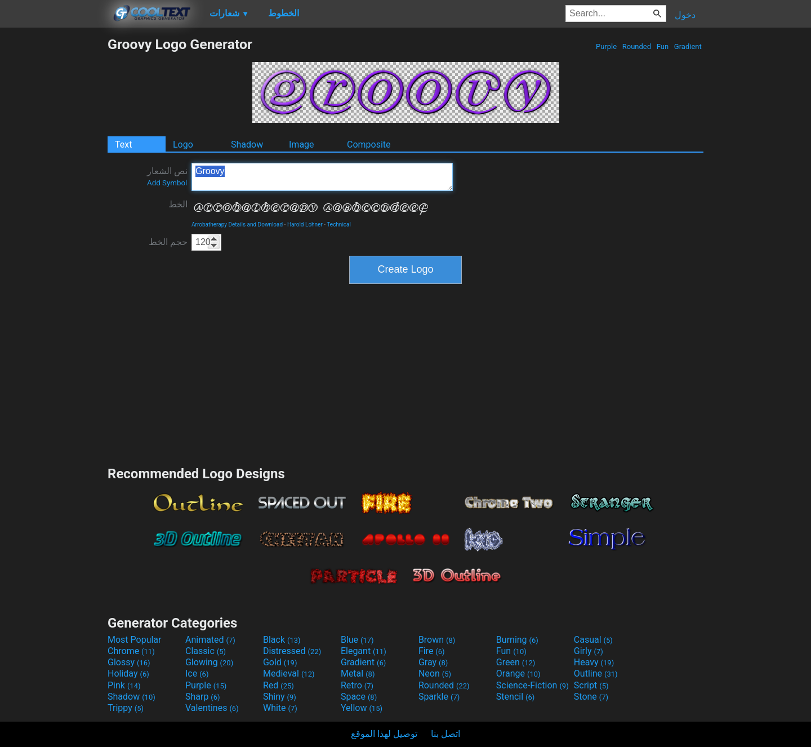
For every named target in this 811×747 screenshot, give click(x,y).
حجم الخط (168, 242)
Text (123, 144)
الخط (178, 204)
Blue (357, 639)
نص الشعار (167, 176)
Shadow (247, 144)
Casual (593, 639)
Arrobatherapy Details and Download (237, 224)
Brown (436, 639)
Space (359, 696)
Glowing (209, 662)
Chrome (131, 651)
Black (282, 639)
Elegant (363, 651)
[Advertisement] (53, 205)
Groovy (322, 177)
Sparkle (439, 696)
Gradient (687, 46)
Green (516, 662)
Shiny (279, 696)
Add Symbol (167, 183)
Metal (358, 673)
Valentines (212, 707)
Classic (205, 651)
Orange (518, 673)
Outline (596, 673)
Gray (433, 662)
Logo (183, 144)
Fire (431, 651)
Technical (339, 224)
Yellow (361, 707)
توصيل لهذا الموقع (384, 733)
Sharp (202, 696)
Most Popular (135, 639)
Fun (663, 46)
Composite (369, 144)
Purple (606, 46)
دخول (685, 15)
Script (591, 685)
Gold (280, 662)
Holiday (128, 673)
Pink (124, 685)
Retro (357, 685)
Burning (517, 639)
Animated (210, 639)
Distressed (292, 651)
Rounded (637, 46)
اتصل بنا (445, 733)
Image (301, 144)
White (280, 707)
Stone (591, 696)
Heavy (594, 662)
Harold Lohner (305, 224)
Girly (588, 651)
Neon (434, 673)
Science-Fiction (532, 685)
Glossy (129, 662)
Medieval (289, 673)
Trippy (126, 707)
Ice (196, 673)
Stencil (515, 696)
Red (278, 685)
